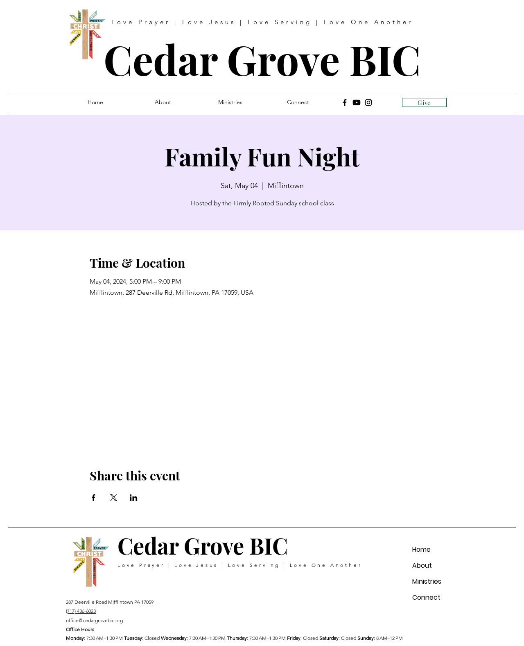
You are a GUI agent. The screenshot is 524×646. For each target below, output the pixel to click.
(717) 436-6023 (81, 611)
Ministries (426, 581)
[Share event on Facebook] (93, 497)
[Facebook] (344, 102)
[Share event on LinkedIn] (134, 497)
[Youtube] (356, 102)
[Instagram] (368, 102)
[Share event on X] (113, 497)
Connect (426, 597)
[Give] (424, 102)
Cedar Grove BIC (262, 59)
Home (421, 549)
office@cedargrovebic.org (94, 620)
